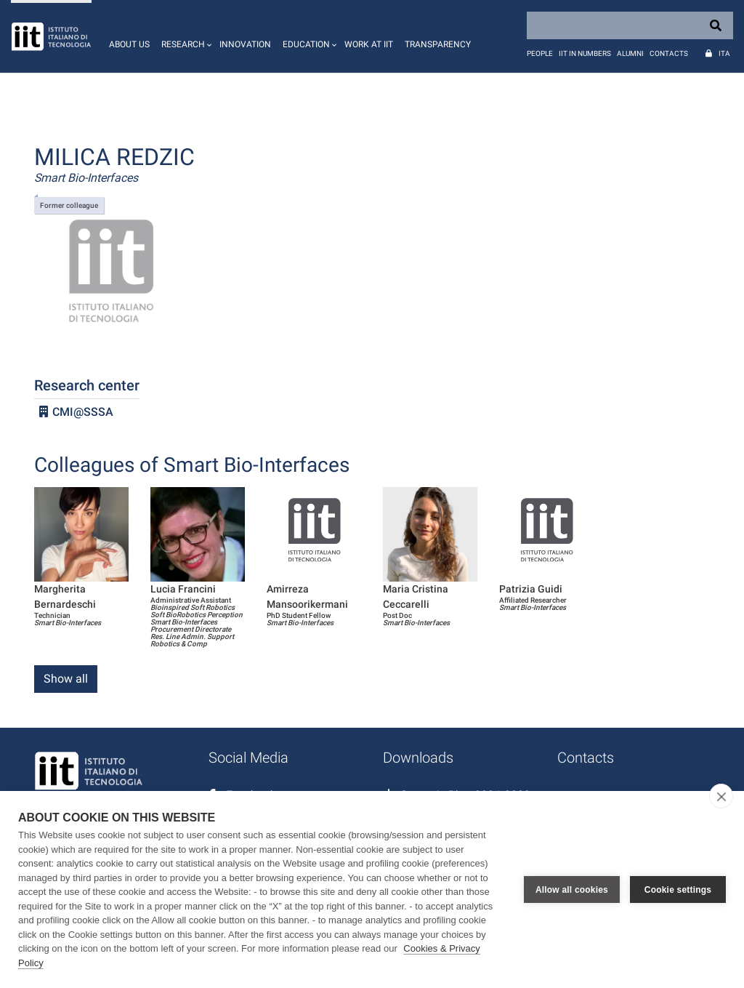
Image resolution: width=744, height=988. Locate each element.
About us (129, 44)
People (540, 53)
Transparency (438, 44)
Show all (66, 679)
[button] (184, 36)
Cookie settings (677, 890)
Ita (724, 53)
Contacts (669, 53)
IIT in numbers (585, 53)
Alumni (630, 53)
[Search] (630, 25)
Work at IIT (368, 44)
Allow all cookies (571, 890)
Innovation (245, 44)
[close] (721, 796)
